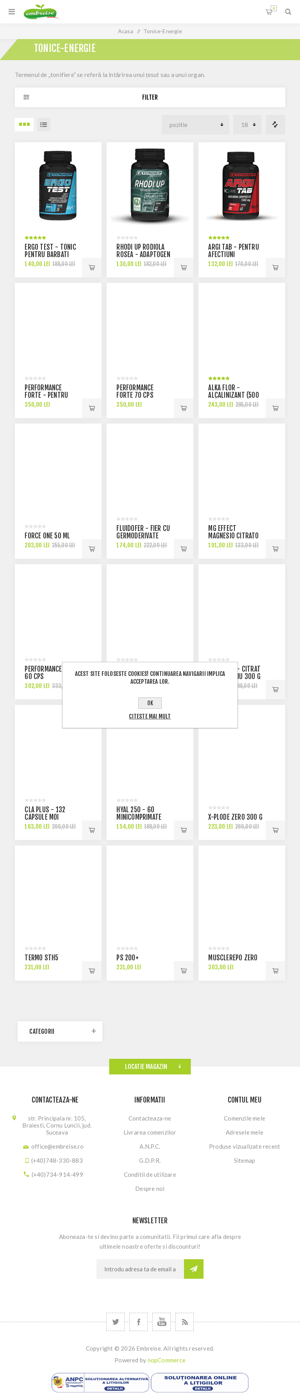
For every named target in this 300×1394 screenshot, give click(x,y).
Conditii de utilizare (150, 1174)
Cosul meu (274, 8)
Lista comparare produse (275, 124)
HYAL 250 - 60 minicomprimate (138, 813)
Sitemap (244, 1160)
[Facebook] (138, 1322)
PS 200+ (127, 958)
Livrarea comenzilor (150, 1132)
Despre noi (149, 1188)
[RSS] (184, 1322)
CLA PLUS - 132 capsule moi (45, 813)
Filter (150, 97)
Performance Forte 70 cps (135, 391)
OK (150, 703)
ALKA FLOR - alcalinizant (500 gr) (233, 395)
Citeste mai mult (150, 716)
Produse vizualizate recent (244, 1146)
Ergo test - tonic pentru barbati (50, 251)
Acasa (125, 31)
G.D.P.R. (150, 1160)
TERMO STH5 (41, 958)
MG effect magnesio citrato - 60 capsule (233, 535)
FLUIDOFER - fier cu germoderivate (143, 532)
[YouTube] (161, 1322)
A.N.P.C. (149, 1146)
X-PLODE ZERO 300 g (235, 817)
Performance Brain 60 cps (52, 673)
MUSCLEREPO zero (232, 958)
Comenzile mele (244, 1118)
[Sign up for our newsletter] (140, 1269)
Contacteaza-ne (150, 1118)
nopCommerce (167, 1360)
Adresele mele (244, 1132)
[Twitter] (115, 1322)
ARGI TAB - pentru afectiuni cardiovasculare (233, 254)
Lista (43, 124)
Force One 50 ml (47, 536)
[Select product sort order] (195, 124)
